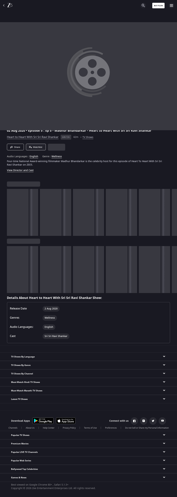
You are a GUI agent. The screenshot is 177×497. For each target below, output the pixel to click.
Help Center (48, 427)
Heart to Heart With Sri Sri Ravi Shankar (33, 137)
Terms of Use (90, 427)
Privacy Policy (69, 427)
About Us (30, 427)
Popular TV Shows (20, 435)
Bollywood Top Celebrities (24, 469)
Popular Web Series (21, 461)
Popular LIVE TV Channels (24, 452)
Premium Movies (20, 444)
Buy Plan (158, 5)
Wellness (57, 156)
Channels (12, 427)
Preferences (111, 427)
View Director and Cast (20, 170)
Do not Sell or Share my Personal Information (147, 427)
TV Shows (87, 137)
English (34, 156)
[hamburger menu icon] (171, 5)
